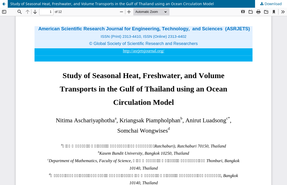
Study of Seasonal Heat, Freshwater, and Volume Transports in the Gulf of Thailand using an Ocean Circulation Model (112, 3)
